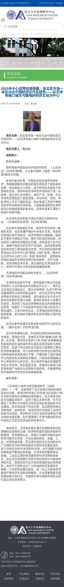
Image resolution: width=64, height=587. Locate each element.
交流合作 (24, 578)
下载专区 (40, 578)
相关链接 (55, 578)
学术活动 (55, 573)
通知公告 (40, 573)
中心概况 (24, 573)
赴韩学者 (8, 578)
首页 (8, 573)
